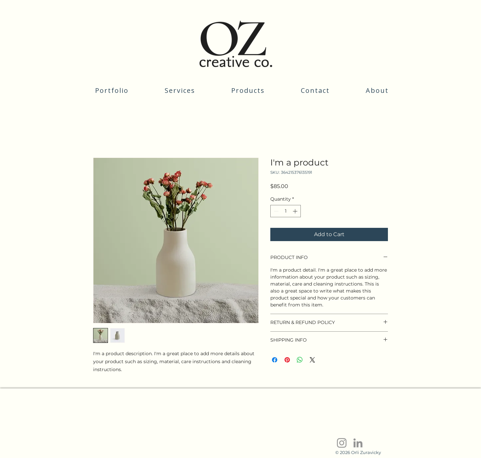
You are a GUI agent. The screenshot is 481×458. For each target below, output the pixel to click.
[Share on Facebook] (275, 360)
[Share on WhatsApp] (300, 360)
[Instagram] (341, 442)
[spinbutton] (286, 211)
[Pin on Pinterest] (287, 360)
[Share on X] (312, 360)
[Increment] (296, 211)
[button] (180, 90)
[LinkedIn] (357, 442)
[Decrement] (275, 211)
